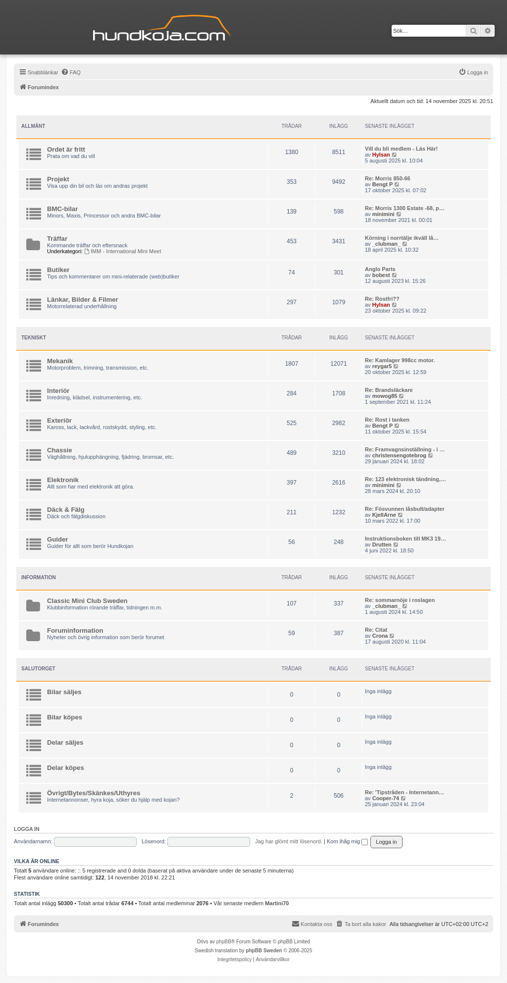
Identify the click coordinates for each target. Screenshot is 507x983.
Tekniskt (33, 337)
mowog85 (385, 396)
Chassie (59, 450)
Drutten (382, 544)
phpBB (223, 941)
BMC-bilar (62, 209)
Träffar (57, 238)
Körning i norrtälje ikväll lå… (402, 238)
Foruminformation (75, 630)
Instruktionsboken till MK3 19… (405, 539)
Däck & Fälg (66, 509)
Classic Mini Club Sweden (87, 600)
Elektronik (63, 480)
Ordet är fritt (66, 149)
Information (38, 577)
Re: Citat (376, 630)
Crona (380, 636)
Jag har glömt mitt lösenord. (288, 841)
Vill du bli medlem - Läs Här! (401, 149)
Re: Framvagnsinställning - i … (405, 449)
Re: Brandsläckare (389, 390)
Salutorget (38, 668)
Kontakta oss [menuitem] (312, 923)
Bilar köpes (64, 717)
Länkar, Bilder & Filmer (82, 299)
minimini (383, 214)
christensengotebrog (399, 455)
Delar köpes (65, 767)
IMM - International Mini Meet (122, 251)
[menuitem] (71, 72)
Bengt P (382, 184)
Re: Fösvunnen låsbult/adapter (405, 509)
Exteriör (59, 420)
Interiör (58, 390)
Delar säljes (65, 742)
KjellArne (384, 515)
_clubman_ (386, 244)
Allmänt (33, 126)
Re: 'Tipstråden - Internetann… (404, 792)
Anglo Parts (380, 269)
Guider (57, 539)
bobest (381, 275)
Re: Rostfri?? (382, 299)
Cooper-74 (385, 798)
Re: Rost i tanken (387, 420)
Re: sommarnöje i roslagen (400, 600)
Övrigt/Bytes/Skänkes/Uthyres (93, 793)
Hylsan (381, 155)
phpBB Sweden (264, 950)
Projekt (58, 179)
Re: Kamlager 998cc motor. (400, 360)
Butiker (58, 269)
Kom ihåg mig (347, 841)
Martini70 (277, 903)
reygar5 (382, 366)
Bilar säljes (64, 692)
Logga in (27, 829)
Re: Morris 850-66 (387, 178)
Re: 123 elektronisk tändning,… (405, 479)
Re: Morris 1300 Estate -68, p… (405, 208)
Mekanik (60, 361)
